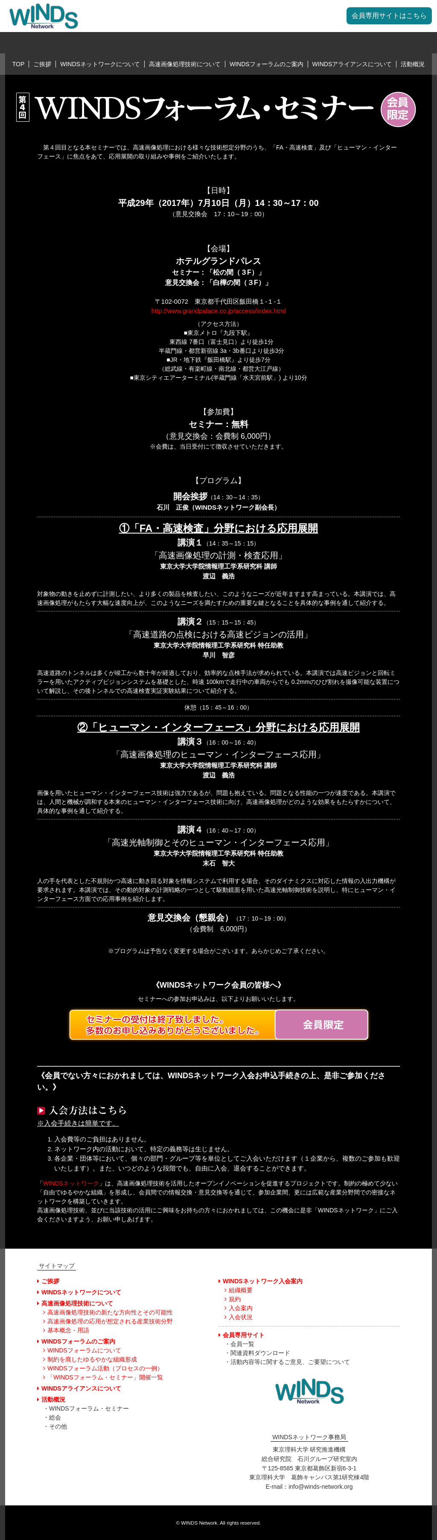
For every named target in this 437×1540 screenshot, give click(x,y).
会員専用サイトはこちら (389, 15)
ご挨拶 (42, 64)
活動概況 (413, 64)
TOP (18, 64)
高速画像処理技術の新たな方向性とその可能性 (108, 1312)
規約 (232, 1299)
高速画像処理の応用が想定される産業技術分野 (108, 1321)
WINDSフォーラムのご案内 (266, 64)
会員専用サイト (241, 1335)
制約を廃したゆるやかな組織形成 (90, 1359)
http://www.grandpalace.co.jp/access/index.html (218, 310)
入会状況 (238, 1317)
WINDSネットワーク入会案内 (260, 1281)
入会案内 (238, 1308)
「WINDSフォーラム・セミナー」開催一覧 (103, 1377)
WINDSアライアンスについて (352, 64)
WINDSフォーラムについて (82, 1350)
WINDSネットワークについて (100, 64)
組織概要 (238, 1290)
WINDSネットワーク (71, 1183)
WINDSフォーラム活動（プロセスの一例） (103, 1368)
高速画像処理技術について (185, 64)
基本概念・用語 (66, 1330)
